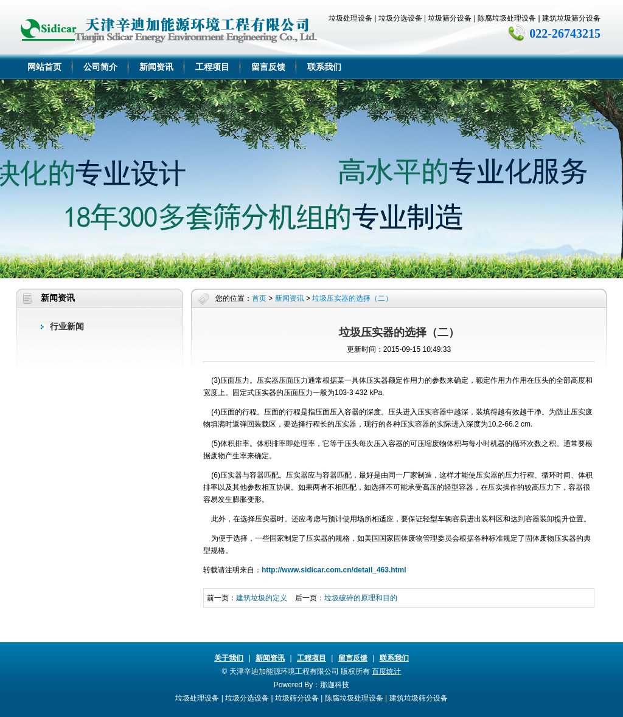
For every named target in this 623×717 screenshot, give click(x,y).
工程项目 (212, 67)
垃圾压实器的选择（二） (352, 298)
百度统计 (386, 671)
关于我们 (228, 658)
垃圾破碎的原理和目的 (360, 598)
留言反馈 (268, 67)
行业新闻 (67, 326)
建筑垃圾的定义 (261, 598)
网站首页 (44, 67)
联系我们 (324, 67)
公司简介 (100, 67)
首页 (259, 298)
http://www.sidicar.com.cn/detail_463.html (334, 570)
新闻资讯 (156, 67)
